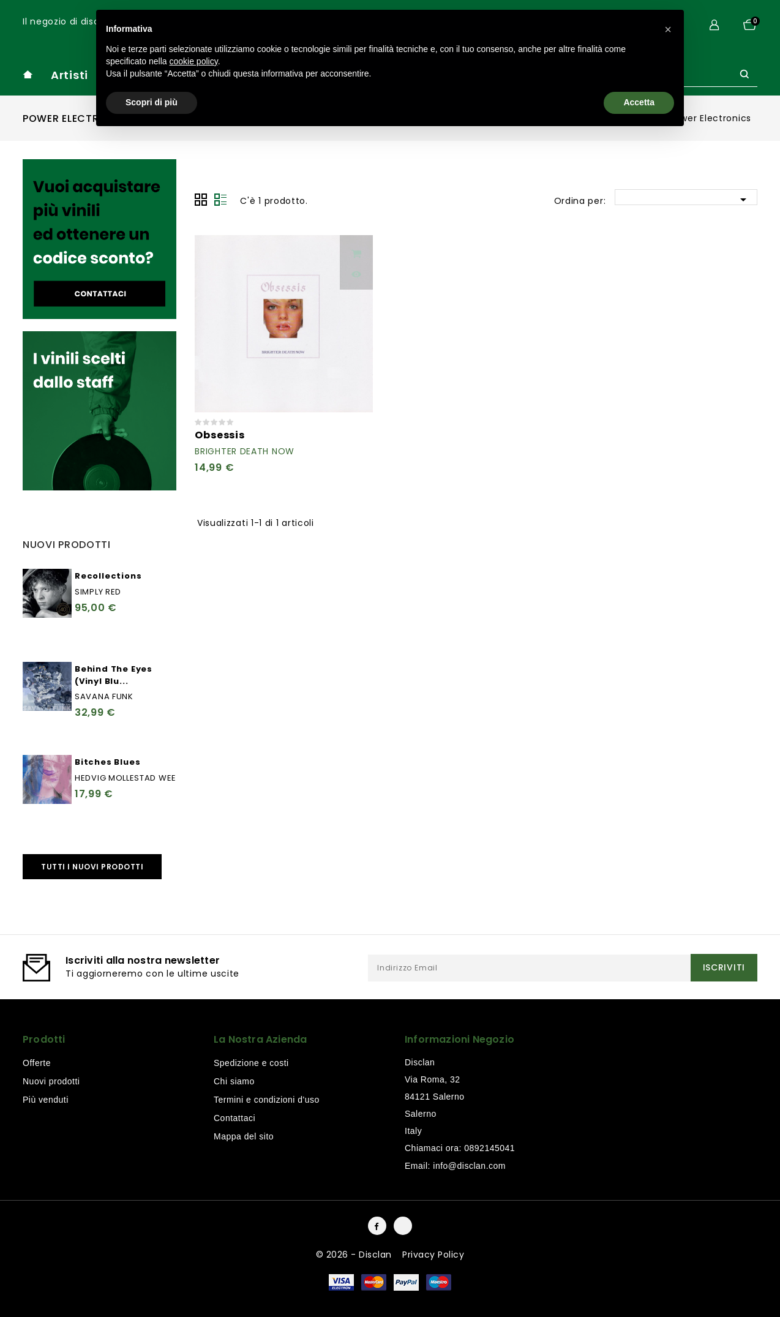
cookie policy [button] (194, 61)
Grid (201, 199)
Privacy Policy (433, 1254)
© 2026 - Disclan (355, 1254)
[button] (668, 29)
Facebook (377, 1226)
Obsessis (219, 435)
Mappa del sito (244, 1136)
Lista (220, 199)
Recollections (108, 576)
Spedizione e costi (251, 1063)
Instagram (403, 1226)
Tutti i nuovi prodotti (92, 866)
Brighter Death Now (244, 451)
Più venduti (46, 1100)
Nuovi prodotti (51, 1081)
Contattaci (234, 1118)
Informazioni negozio (459, 1039)
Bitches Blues (107, 762)
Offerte (37, 1063)
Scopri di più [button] (152, 102)
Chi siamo (234, 1081)
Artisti (69, 75)
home (27, 74)
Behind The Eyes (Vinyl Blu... (113, 675)
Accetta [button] (638, 102)
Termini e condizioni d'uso (267, 1100)
